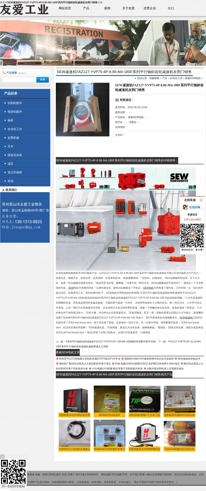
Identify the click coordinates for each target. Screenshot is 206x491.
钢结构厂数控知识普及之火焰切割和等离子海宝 (85, 363)
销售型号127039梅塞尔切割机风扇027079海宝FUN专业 (89, 358)
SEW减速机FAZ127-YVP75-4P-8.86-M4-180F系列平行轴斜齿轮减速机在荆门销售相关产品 (114, 374)
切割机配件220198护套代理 (74, 415)
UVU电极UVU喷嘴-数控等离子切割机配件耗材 (117, 368)
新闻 (107, 8)
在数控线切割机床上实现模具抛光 (165, 368)
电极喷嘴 (154, 78)
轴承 (10, 120)
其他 (10, 181)
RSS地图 (117, 474)
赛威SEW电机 (192, 78)
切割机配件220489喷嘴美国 (144, 449)
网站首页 (65, 8)
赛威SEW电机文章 (68, 352)
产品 (86, 8)
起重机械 (13, 137)
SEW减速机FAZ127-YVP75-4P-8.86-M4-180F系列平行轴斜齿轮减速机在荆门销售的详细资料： (117, 160)
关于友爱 (128, 8)
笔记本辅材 (15, 172)
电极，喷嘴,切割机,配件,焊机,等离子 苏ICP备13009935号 (67, 474)
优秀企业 (150, 8)
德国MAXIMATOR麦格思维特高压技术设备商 (149, 358)
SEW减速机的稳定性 (189, 358)
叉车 (10, 146)
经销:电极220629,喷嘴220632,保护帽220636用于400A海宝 (147, 363)
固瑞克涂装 (15, 155)
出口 (171, 8)
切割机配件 (15, 103)
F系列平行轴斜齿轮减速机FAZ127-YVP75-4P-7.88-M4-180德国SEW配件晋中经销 (111, 341)
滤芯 (10, 163)
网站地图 (106, 474)
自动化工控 (176, 78)
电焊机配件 (15, 111)
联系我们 (11, 190)
